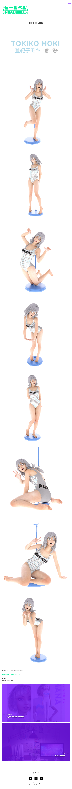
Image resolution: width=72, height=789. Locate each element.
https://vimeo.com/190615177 (11, 674)
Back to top (36, 783)
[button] (36, 773)
